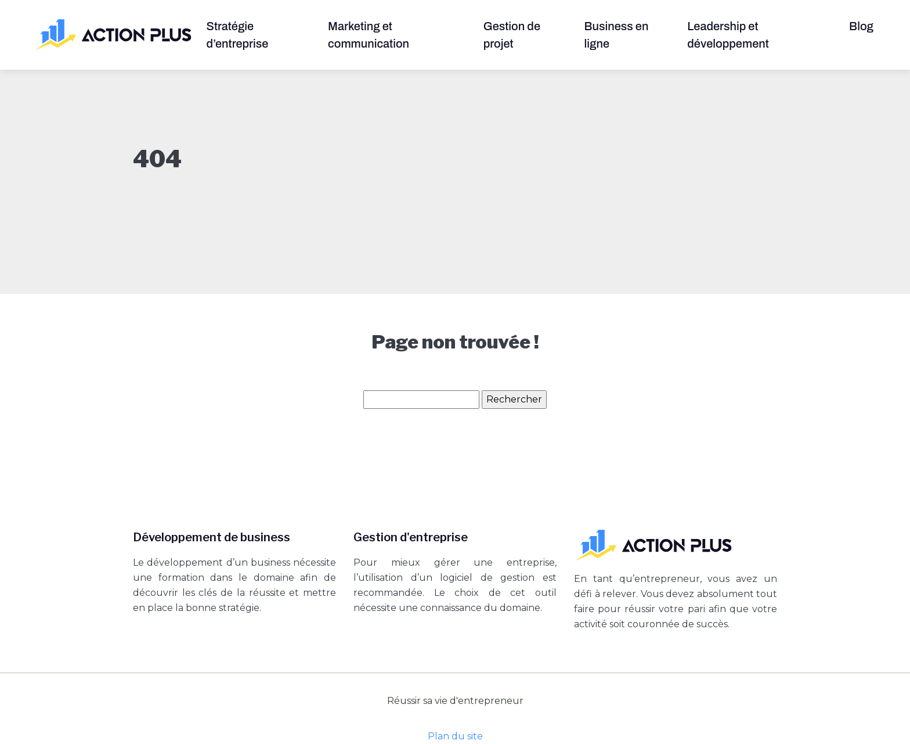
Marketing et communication (368, 35)
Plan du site (455, 736)
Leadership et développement (728, 35)
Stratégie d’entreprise (238, 35)
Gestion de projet (511, 35)
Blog (861, 26)
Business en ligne (616, 35)
